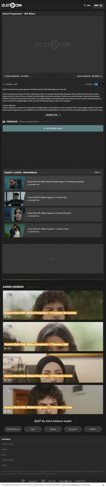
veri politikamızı (74, 485)
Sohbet (92, 429)
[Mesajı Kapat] (103, 485)
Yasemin (80, 481)
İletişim (4, 465)
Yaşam (53, 429)
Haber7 (65, 481)
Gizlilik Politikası (8, 460)
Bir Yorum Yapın (53, 128)
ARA (87, 5)
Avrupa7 (43, 481)
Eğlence (73, 429)
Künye (4, 455)
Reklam (4, 449)
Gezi (33, 429)
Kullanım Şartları (8, 444)
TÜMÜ (97, 172)
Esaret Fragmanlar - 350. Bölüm (89, 76)
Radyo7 (33, 481)
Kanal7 (22, 481)
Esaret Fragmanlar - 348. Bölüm (16, 76)
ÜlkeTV (52, 481)
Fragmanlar (13, 429)
